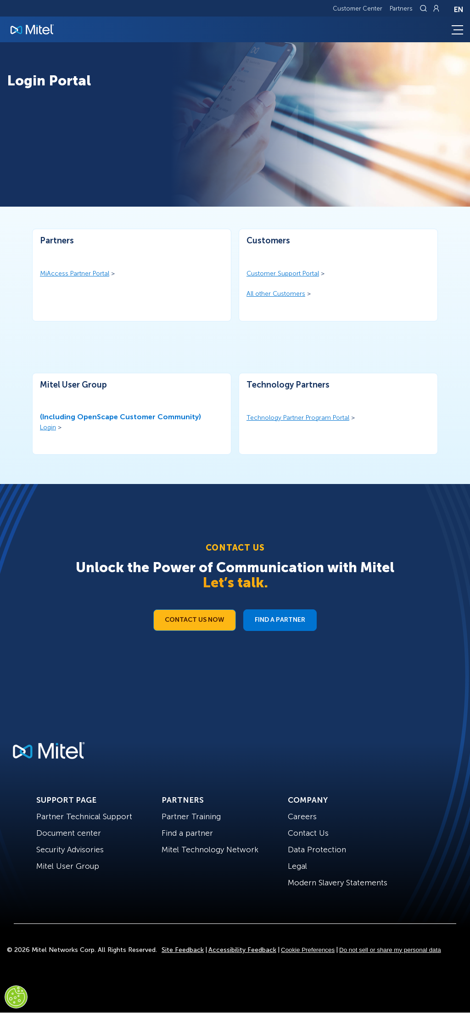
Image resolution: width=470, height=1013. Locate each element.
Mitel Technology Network (210, 849)
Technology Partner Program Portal (297, 418)
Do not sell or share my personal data (390, 949)
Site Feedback (183, 950)
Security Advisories (70, 849)
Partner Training (191, 816)
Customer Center (357, 8)
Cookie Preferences (308, 949)
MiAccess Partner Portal (74, 273)
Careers (302, 816)
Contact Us (308, 833)
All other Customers (275, 294)
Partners (401, 8)
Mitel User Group (67, 866)
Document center (68, 833)
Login (48, 427)
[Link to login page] (436, 8)
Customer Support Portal (282, 273)
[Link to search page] (424, 8)
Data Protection (317, 849)
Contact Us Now (194, 620)
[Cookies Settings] (16, 996)
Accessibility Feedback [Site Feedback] (242, 950)
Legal (297, 866)
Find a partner (187, 833)
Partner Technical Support (84, 816)
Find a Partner (280, 620)
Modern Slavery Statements (337, 882)
